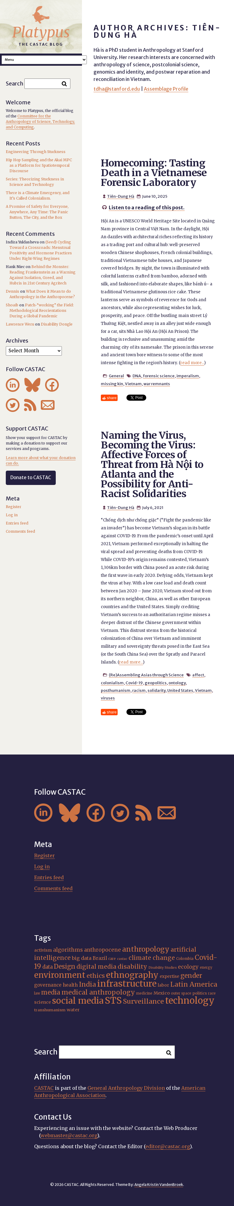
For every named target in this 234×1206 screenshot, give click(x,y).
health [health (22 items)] (70, 985)
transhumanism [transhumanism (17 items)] (50, 1010)
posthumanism (115, 690)
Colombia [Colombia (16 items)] (184, 958)
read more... (192, 362)
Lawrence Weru (20, 324)
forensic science (159, 375)
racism (139, 690)
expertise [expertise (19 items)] (169, 976)
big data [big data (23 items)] (81, 958)
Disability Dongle (57, 324)
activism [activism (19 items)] (43, 950)
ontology (177, 682)
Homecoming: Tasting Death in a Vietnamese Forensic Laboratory (154, 173)
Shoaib (12, 305)
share (112, 398)
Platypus (41, 32)
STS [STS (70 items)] (113, 1000)
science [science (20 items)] (42, 1002)
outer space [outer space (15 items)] (181, 993)
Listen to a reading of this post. (147, 207)
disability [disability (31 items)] (132, 966)
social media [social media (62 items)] (78, 1000)
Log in (12, 515)
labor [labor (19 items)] (163, 985)
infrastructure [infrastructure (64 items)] (127, 983)
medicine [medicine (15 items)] (144, 993)
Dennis (12, 291)
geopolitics (156, 682)
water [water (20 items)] (73, 1010)
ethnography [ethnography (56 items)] (132, 975)
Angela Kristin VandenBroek (158, 1184)
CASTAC (44, 1088)
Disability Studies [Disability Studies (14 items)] (162, 968)
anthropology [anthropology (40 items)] (145, 949)
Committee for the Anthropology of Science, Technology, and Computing (40, 121)
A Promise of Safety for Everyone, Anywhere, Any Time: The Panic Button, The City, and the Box (37, 212)
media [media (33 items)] (50, 992)
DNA (137, 375)
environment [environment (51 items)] (59, 975)
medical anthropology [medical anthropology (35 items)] (98, 992)
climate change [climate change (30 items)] (152, 957)
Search (14, 83)
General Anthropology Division (126, 1088)
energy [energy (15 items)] (206, 967)
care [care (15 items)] (112, 959)
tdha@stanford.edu (117, 89)
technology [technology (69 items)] (189, 1000)
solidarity (156, 690)
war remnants (157, 383)
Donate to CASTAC (30, 477)
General (116, 375)
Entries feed (17, 523)
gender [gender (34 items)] (191, 976)
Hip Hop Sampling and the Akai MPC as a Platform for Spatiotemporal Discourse (39, 165)
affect (198, 674)
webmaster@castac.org (69, 1135)
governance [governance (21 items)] (48, 985)
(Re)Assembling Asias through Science (146, 674)
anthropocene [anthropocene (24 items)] (102, 949)
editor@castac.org (167, 1146)
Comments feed (20, 531)
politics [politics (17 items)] (200, 993)
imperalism (187, 375)
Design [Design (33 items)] (64, 967)
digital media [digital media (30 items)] (96, 966)
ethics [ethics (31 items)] (96, 975)
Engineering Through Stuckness (36, 151)
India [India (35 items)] (87, 984)
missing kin (112, 383)
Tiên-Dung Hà (120, 196)
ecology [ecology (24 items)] (188, 967)
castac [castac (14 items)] (122, 959)
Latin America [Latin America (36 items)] (193, 984)
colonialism (112, 682)
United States (180, 690)
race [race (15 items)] (212, 993)
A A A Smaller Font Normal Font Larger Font (44, 59)
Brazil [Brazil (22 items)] (100, 958)
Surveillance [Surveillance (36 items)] (143, 1001)
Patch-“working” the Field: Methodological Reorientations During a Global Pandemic (41, 310)
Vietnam (133, 383)
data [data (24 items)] (47, 967)
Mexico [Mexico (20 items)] (162, 993)
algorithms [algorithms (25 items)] (68, 949)
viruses (108, 697)
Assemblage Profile (166, 89)
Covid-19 (134, 682)
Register (13, 506)
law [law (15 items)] (37, 993)
